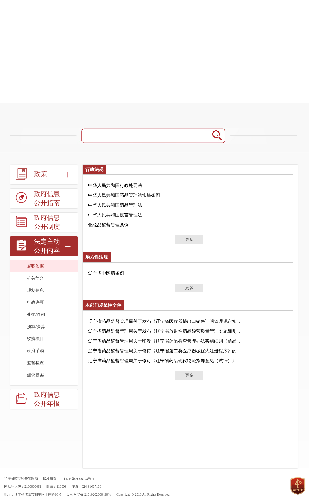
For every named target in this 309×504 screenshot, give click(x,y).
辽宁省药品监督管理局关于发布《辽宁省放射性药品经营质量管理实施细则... (164, 331)
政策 (40, 173)
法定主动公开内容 (47, 246)
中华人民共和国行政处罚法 (115, 185)
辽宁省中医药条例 (106, 273)
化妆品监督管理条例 (108, 224)
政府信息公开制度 (47, 222)
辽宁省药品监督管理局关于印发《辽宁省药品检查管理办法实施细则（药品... (164, 341)
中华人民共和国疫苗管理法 (115, 215)
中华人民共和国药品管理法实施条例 (124, 195)
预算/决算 (36, 326)
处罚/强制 (36, 314)
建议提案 (35, 375)
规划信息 (35, 290)
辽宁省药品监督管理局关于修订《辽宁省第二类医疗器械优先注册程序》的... (164, 350)
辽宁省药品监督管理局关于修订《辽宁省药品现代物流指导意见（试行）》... (164, 360)
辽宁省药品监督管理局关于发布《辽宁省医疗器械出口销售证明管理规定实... (164, 321)
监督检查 (35, 363)
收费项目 (35, 338)
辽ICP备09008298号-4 (78, 479)
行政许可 (35, 302)
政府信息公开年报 (47, 399)
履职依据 (35, 266)
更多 (189, 239)
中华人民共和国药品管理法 (115, 205)
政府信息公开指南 (47, 198)
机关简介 (35, 278)
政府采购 (35, 350)
